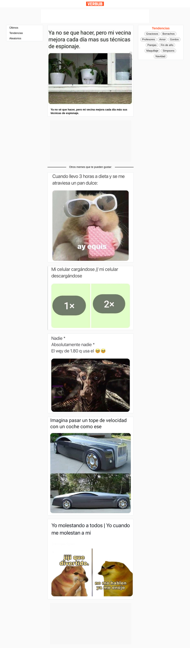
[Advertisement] (95, 16)
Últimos (13, 27)
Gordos (174, 39)
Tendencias (16, 33)
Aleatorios (15, 38)
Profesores (148, 39)
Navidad (160, 56)
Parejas (151, 45)
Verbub (95, 4)
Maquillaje (152, 50)
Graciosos (152, 33)
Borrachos (168, 33)
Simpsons (168, 50)
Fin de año (167, 45)
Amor (162, 39)
